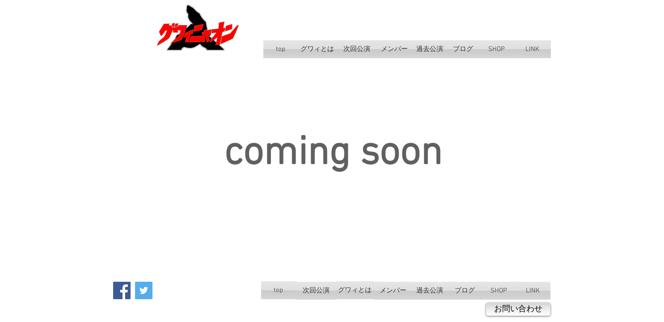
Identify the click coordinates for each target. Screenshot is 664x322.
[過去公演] (430, 49)
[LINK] (532, 49)
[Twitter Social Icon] (143, 290)
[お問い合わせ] (518, 309)
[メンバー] (394, 49)
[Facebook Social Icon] (122, 290)
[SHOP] (497, 49)
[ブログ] (463, 49)
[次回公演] (357, 49)
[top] (280, 49)
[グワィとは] (317, 49)
